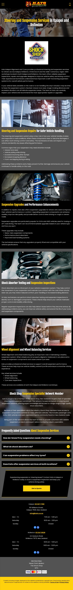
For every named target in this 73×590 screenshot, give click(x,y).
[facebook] (35, 527)
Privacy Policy (64, 582)
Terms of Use (54, 582)
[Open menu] (3, 4)
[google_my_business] (38, 527)
